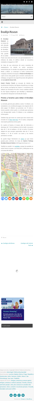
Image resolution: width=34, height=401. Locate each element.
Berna (21, 374)
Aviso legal (10, 372)
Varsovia (13, 376)
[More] (31, 198)
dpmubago (5, 35)
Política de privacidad (20, 372)
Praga (25, 374)
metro (22, 139)
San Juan (10, 378)
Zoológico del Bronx (8, 243)
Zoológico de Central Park (27, 244)
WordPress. (29, 399)
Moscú (24, 376)
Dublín (19, 376)
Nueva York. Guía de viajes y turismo (14, 5)
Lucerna (11, 374)
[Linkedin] (13, 198)
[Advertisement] (17, 218)
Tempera (23, 399)
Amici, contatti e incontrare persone (17, 387)
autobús (17, 146)
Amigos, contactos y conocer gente (21, 380)
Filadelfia (16, 378)
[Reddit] (9, 198)
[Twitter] (6, 198)
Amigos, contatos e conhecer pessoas (10, 382)
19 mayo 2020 (14, 35)
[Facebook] (2, 198)
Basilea (16, 374)
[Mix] (23, 198)
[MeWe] (20, 198)
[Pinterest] (16, 198)
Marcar (4, 237)
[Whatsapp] (27, 198)
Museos (6, 27)
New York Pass (13, 120)
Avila (9, 376)
